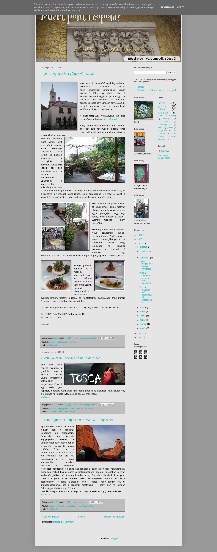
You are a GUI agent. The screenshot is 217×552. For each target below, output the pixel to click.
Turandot (94, 506)
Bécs (161, 103)
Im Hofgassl (62, 342)
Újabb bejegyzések (50, 517)
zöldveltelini (162, 139)
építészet (163, 112)
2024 (139, 235)
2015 (139, 243)
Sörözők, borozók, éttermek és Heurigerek (156, 90)
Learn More (167, 7)
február (143, 324)
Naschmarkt (163, 122)
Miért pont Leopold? (81, 16)
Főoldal (81, 517)
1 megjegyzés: (79, 502)
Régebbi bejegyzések (114, 517)
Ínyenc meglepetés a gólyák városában (68, 74)
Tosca (98, 409)
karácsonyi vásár (165, 125)
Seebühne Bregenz (55, 509)
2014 (139, 333)
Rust (70, 342)
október (143, 247)
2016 (139, 239)
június (142, 311)
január (143, 328)
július (142, 307)
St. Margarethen (87, 409)
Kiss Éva (165, 151)
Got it (180, 7)
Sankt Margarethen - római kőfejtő (61, 412)
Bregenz (53, 506)
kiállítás (161, 115)
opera (72, 409)
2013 (139, 337)
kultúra (66, 409)
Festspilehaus (63, 506)
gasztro (52, 342)
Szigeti (119, 210)
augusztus (144, 257)
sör (159, 130)
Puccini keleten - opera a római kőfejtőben (71, 358)
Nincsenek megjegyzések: (85, 338)
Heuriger (167, 119)
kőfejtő (59, 409)
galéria (170, 128)
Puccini (86, 506)
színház (171, 136)
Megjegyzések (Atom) (63, 522)
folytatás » (45, 397)
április (142, 320)
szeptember (145, 251)
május (142, 316)
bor (165, 130)
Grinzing (172, 116)
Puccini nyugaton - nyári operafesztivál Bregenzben (77, 420)
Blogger (114, 538)
